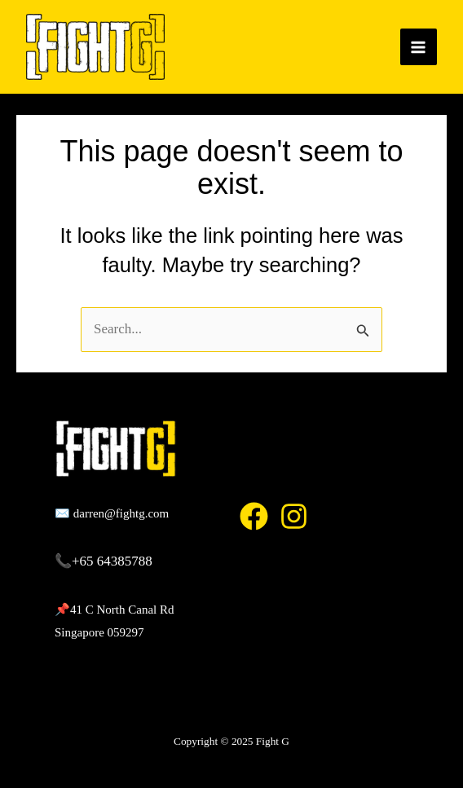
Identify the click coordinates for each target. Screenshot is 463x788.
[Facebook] (254, 516)
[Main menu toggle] (419, 47)
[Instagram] (294, 516)
